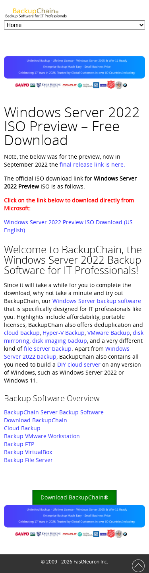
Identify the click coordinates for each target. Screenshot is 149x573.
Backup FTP (19, 444)
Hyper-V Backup (64, 332)
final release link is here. (92, 164)
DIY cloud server (79, 364)
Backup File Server (28, 460)
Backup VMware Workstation (42, 436)
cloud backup (22, 332)
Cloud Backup (22, 428)
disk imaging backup (59, 340)
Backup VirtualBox (28, 452)
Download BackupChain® (74, 497)
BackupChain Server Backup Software (54, 412)
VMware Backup (108, 332)
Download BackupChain (35, 420)
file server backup (48, 348)
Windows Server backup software (96, 301)
